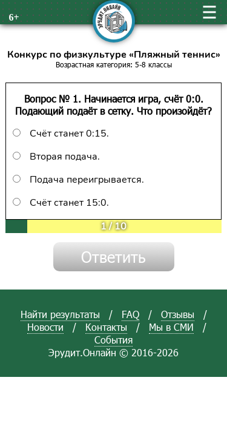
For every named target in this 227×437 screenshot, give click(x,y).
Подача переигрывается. (78, 179)
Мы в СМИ (171, 326)
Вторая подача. (56, 156)
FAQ (130, 314)
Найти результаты (60, 314)
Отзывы (177, 314)
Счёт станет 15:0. (61, 202)
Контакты (106, 326)
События (113, 339)
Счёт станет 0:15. (61, 133)
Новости (45, 326)
